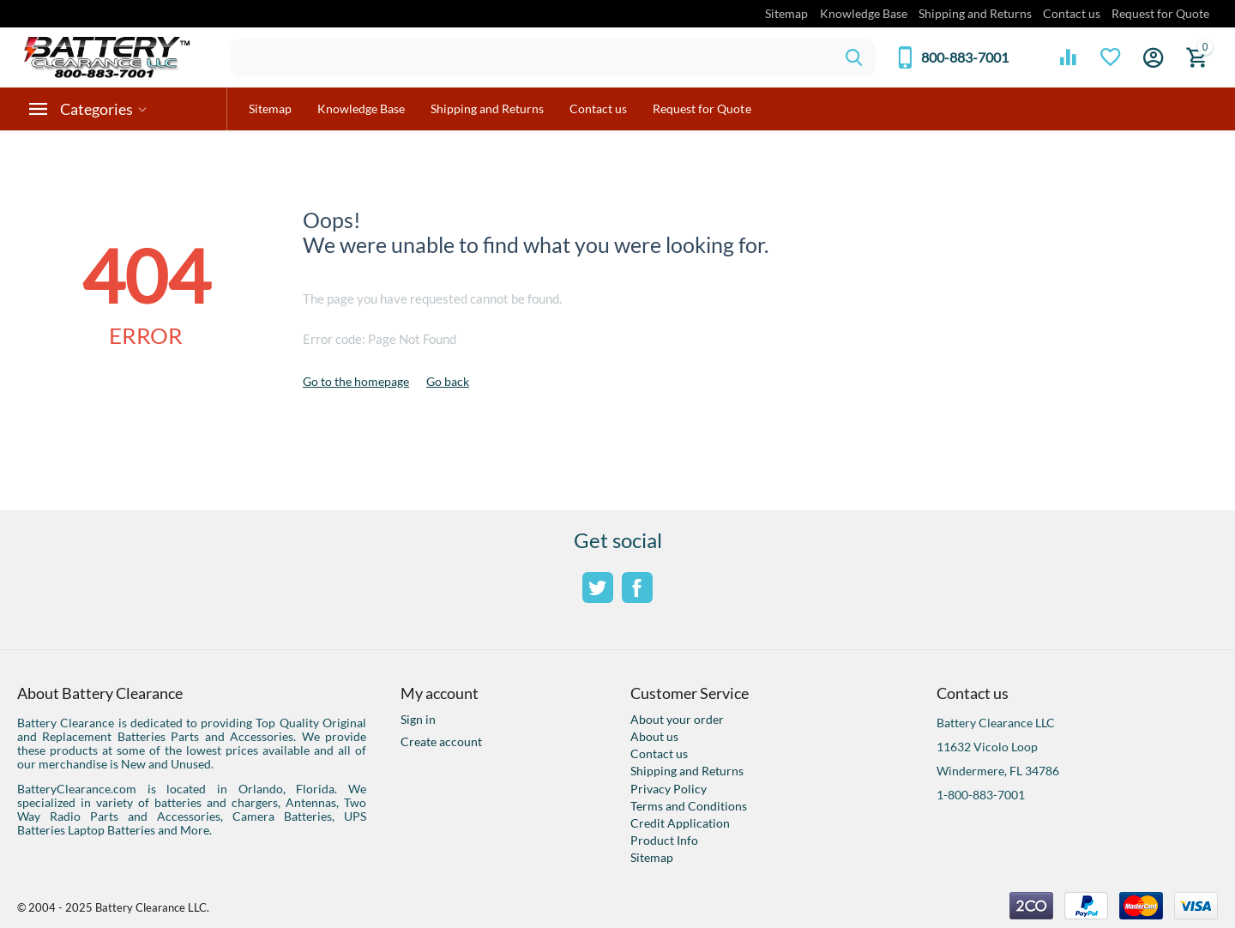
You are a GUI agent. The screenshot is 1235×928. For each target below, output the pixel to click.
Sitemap (786, 13)
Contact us (1071, 13)
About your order (677, 719)
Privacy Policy (668, 788)
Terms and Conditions (688, 805)
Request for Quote (1160, 13)
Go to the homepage (356, 381)
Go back (447, 381)
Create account (441, 741)
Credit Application (680, 823)
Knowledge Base (863, 13)
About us (654, 736)
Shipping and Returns (975, 13)
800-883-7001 (965, 57)
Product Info (664, 840)
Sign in (418, 719)
